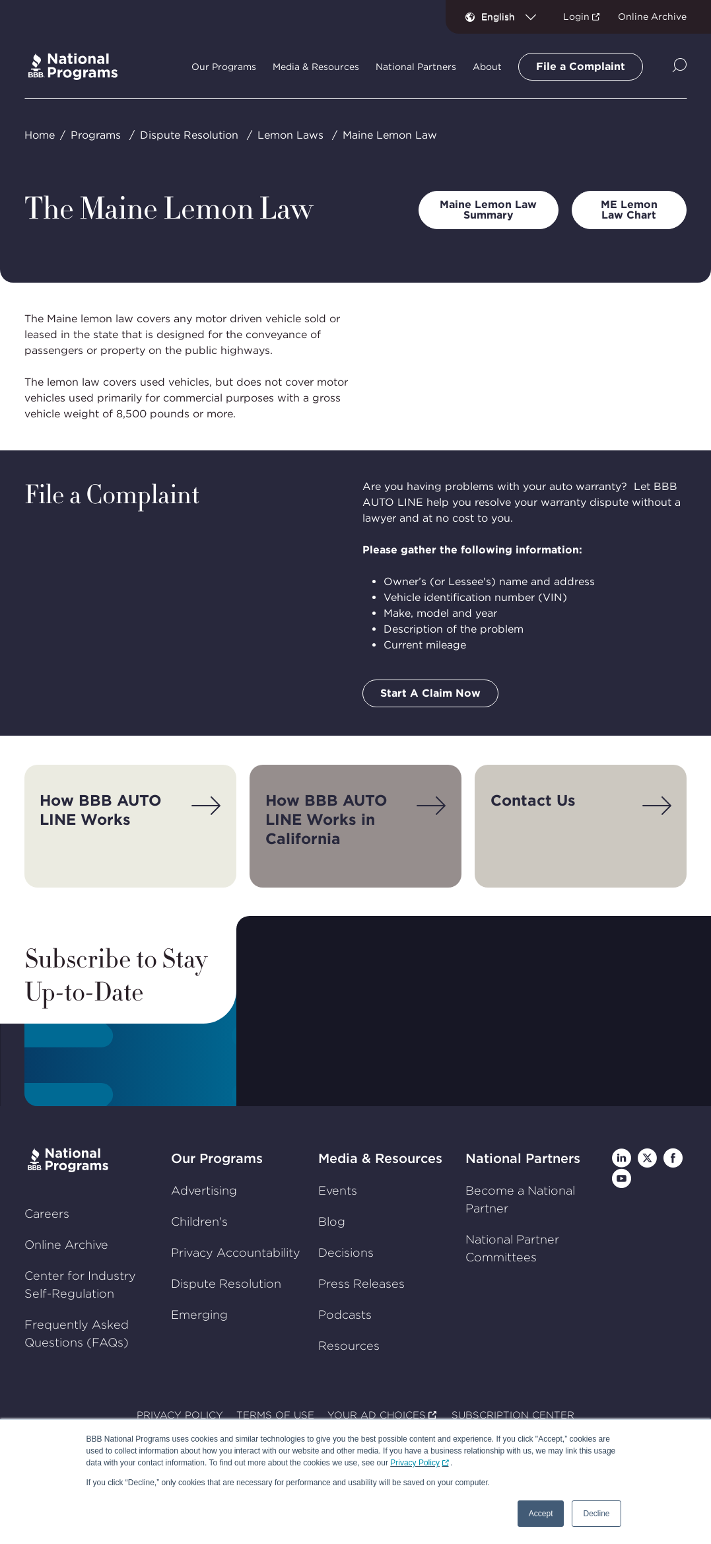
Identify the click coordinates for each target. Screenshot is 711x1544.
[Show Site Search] (679, 66)
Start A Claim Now (430, 693)
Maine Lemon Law (390, 135)
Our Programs (217, 1158)
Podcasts (345, 1314)
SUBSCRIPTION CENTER (513, 1415)
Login (576, 16)
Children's (199, 1221)
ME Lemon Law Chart (629, 209)
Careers (46, 1213)
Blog (331, 1221)
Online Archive (652, 16)
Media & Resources (380, 1158)
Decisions (346, 1252)
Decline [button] (596, 1513)
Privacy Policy (415, 1462)
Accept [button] (541, 1513)
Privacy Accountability (235, 1252)
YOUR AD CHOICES (376, 1415)
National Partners (522, 1158)
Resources (349, 1345)
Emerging (199, 1314)
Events (337, 1190)
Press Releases (361, 1283)
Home (39, 135)
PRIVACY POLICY (180, 1415)
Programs (96, 135)
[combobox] (514, 16)
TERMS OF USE (275, 1415)
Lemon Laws (290, 135)
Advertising (204, 1190)
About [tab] (487, 66)
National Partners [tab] (416, 66)
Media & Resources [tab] (316, 66)
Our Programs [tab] (223, 66)
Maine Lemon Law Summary (488, 209)
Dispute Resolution (189, 135)
